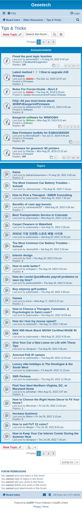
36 (64, 157)
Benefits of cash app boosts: (32, 204)
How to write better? (26, 266)
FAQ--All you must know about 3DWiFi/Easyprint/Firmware (33, 102)
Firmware (28, 81)
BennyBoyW (32, 135)
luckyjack (31, 269)
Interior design (22, 255)
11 (78, 65)
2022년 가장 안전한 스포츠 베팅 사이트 (37, 233)
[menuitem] (11, 13)
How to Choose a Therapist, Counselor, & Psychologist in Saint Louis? (40, 310)
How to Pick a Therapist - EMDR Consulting (42, 195)
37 (68, 157)
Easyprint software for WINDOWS (35, 117)
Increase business (24, 413)
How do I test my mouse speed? (34, 321)
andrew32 (31, 324)
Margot (29, 427)
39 (78, 157)
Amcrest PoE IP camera (28, 354)
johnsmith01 (32, 59)
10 (73, 65)
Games (17, 298)
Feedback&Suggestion (35, 62)
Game (16, 172)
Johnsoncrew (33, 189)
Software (28, 109)
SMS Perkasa (21, 376)
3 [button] (48, 42)
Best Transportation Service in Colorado (40, 215)
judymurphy (32, 198)
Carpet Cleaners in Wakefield (32, 224)
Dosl (28, 258)
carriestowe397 (34, 207)
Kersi (28, 301)
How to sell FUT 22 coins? (30, 424)
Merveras (31, 405)
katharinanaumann (36, 175)
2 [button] (43, 42)
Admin (29, 78)
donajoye (31, 349)
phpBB (29, 503)
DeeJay (30, 151)
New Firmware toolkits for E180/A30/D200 (40, 132)
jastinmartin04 (33, 283)
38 (73, 157)
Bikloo (29, 416)
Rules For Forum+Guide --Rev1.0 (35, 89)
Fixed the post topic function (32, 56)
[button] (53, 42)
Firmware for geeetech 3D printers (35, 148)
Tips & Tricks (13, 28)
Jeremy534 (32, 249)
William (30, 120)
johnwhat (31, 391)
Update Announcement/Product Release (44, 94)
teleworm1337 (33, 107)
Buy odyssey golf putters (29, 289)
